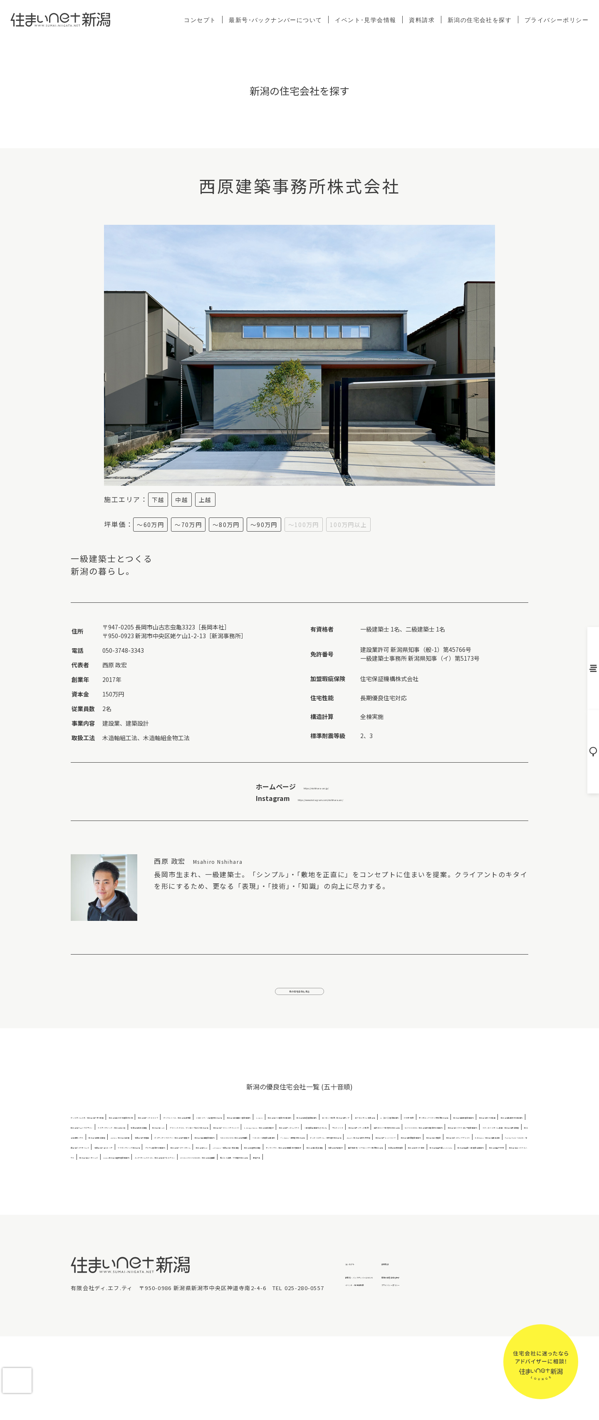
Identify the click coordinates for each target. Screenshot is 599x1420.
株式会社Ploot (384, 1208)
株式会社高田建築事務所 (101, 1188)
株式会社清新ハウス (221, 1178)
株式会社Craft (132, 1158)
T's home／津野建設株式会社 (332, 1188)
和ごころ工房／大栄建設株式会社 (309, 1238)
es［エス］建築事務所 (455, 1138)
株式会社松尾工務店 (228, 1218)
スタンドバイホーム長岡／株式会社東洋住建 (136, 1178)
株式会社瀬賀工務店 (276, 1178)
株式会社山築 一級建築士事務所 (178, 1228)
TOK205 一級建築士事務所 (255, 1188)
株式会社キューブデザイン (388, 1148)
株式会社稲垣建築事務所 (239, 1138)
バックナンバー (590, 667)
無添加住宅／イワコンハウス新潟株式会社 (359, 1218)
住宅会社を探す (590, 754)
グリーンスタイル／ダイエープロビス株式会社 (212, 1158)
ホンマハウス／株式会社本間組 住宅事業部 (145, 1218)
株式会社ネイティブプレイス (308, 1198)
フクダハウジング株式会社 (196, 1208)
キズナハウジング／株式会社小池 (467, 1148)
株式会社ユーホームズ (370, 1228)
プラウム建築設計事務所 (265, 1208)
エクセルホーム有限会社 (393, 1138)
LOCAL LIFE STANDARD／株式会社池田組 (210, 1238)
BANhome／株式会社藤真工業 (387, 1198)
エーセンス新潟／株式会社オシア (316, 1138)
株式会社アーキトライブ (281, 1128)
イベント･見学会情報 (365, 19)
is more (119, 1138)
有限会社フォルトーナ (131, 1208)
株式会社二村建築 (246, 1198)
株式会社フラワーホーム (330, 1208)
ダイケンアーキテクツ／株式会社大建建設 (470, 1178)
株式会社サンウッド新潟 (206, 1168)
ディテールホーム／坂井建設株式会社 (420, 1188)
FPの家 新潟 (503, 1138)
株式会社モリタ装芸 (491, 1218)
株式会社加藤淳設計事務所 (317, 1148)
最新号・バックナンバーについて (390, 1358)
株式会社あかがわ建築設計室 (210, 1128)
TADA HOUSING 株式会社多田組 (176, 1188)
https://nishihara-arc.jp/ (297, 786)
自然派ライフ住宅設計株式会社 (280, 1168)
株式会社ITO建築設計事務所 (169, 1138)
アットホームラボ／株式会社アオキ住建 (120, 1128)
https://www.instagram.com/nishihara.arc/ (320, 798)
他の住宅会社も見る (299, 997)
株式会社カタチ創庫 (254, 1148)
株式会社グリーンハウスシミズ (313, 1158)
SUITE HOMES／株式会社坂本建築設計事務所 (381, 1168)
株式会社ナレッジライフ (122, 1198)
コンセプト (200, 19)
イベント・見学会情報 (375, 1371)
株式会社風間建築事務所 (194, 1148)
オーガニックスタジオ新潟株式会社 (114, 1148)
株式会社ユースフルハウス (304, 1228)
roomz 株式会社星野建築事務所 (443, 1228)
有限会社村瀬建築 (439, 1218)
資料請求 (422, 19)
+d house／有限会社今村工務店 (448, 1208)
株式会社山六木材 (245, 1228)
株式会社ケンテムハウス (482, 1158)
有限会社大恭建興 (391, 1178)
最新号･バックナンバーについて (275, 19)
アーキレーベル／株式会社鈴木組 (357, 1128)
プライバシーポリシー (557, 19)
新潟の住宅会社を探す (480, 19)
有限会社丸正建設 (280, 1218)
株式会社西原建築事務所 (188, 1198)
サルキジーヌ (154, 1168)
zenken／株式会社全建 (335, 1178)
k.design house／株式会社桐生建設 (402, 1158)
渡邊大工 (367, 1238)
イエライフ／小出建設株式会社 (441, 1128)
